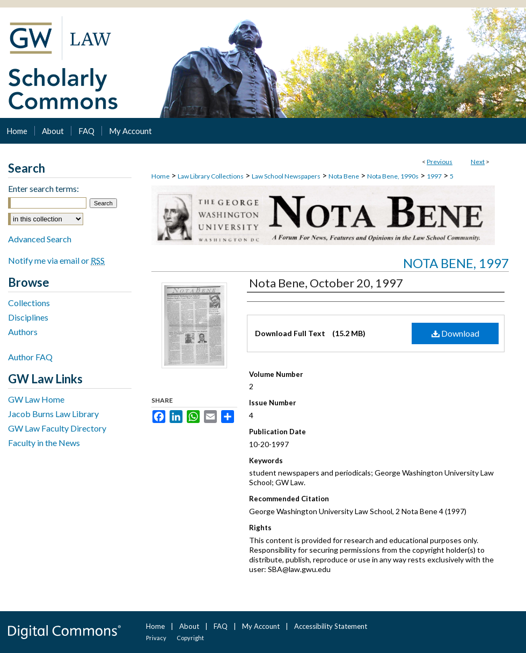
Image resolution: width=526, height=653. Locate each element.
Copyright (190, 637)
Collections (29, 303)
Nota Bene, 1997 (456, 263)
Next (478, 162)
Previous (439, 162)
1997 (434, 176)
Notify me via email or (56, 260)
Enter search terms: (43, 188)
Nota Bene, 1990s (393, 176)
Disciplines (28, 317)
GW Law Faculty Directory (57, 428)
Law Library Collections (211, 176)
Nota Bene (343, 176)
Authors (23, 331)
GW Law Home (36, 399)
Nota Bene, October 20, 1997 (326, 283)
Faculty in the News (44, 442)
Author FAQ (30, 357)
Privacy (156, 637)
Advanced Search (39, 239)
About (189, 626)
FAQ (221, 626)
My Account (261, 626)
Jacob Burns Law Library (53, 414)
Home (160, 176)
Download (455, 333)
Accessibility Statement (330, 626)
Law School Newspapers (286, 176)
